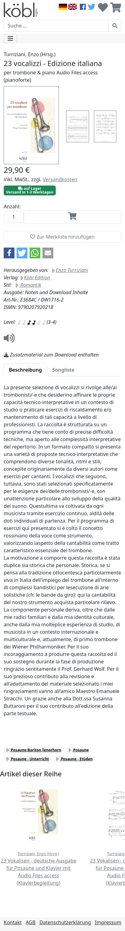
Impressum (108, 922)
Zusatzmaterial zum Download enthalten (51, 354)
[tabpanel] (62, 554)
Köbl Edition (35, 277)
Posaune (78, 750)
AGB (30, 922)
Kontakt (13, 922)
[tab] (25, 369)
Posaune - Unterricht (27, 759)
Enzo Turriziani (70, 270)
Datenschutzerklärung (65, 922)
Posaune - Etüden (74, 759)
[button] (9, 253)
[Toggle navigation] (10, 38)
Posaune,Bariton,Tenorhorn (33, 750)
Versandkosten (60, 179)
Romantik (28, 285)
